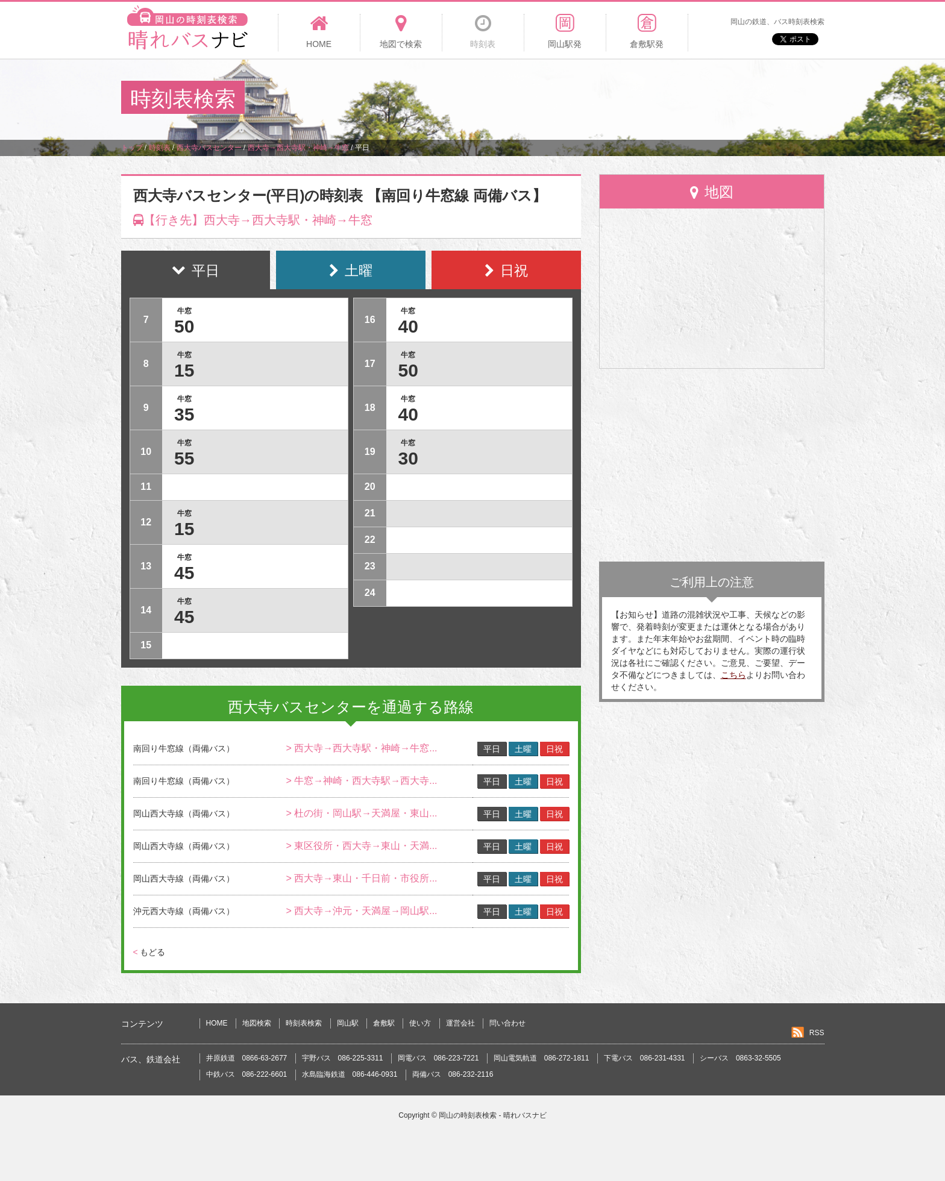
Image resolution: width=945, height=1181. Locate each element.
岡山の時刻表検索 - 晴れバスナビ (493, 1115)
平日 (491, 749)
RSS (816, 1033)
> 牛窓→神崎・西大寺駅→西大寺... (361, 780)
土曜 (523, 749)
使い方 (420, 1023)
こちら (733, 675)
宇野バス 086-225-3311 (342, 1058)
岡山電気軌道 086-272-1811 (541, 1058)
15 (184, 370)
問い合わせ (507, 1023)
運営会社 (460, 1023)
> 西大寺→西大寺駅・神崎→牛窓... (361, 748)
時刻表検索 (304, 1023)
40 (408, 326)
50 (184, 326)
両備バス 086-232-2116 (453, 1074)
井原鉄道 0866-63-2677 (246, 1058)
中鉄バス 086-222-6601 (246, 1074)
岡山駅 (348, 1023)
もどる (149, 952)
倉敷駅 (384, 1023)
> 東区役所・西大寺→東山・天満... (361, 846)
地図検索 (256, 1023)
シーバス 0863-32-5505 (740, 1058)
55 (184, 458)
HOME (217, 1023)
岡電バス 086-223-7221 (438, 1058)
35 (184, 414)
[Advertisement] (604, 99)
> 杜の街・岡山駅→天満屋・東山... (361, 813)
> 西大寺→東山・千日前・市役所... (361, 878)
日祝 (554, 749)
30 (408, 458)
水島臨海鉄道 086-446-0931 (350, 1074)
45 (184, 573)
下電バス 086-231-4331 (644, 1058)
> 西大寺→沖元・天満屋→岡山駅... (361, 911)
